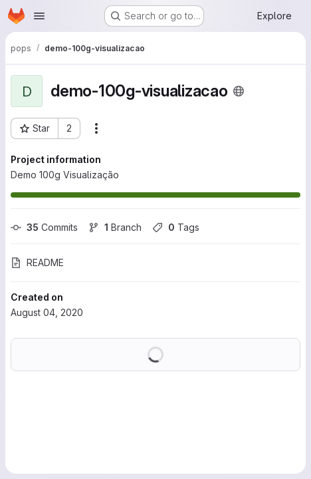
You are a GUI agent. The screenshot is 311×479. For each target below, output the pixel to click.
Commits (44, 227)
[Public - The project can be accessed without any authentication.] (238, 91)
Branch (115, 227)
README (37, 262)
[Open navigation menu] (39, 16)
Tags (175, 227)
